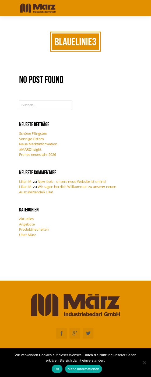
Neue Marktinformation (38, 144)
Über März (27, 234)
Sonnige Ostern (31, 138)
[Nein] (144, 362)
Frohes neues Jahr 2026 (37, 154)
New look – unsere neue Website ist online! (72, 181)
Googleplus (74, 333)
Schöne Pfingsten (33, 133)
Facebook (61, 333)
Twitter (88, 333)
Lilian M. (25, 181)
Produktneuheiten (34, 229)
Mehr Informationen (83, 369)
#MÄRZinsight (30, 149)
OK (56, 369)
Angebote (27, 224)
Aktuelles (26, 218)
